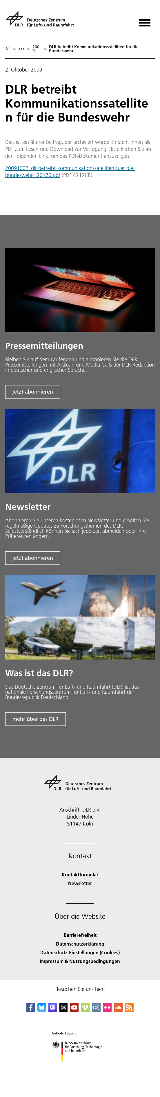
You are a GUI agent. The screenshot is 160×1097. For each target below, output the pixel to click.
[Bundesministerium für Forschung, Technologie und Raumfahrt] (80, 1066)
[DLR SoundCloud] (118, 1010)
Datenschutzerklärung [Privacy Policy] (80, 944)
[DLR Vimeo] (85, 1010)
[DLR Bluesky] (41, 1010)
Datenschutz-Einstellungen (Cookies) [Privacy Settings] (80, 952)
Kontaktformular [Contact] (80, 874)
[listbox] (21, 48)
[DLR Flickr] (107, 1010)
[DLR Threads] (63, 1010)
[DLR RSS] (129, 1010)
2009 (35, 49)
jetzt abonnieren (32, 391)
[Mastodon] (52, 1010)
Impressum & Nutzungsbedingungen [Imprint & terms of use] (80, 961)
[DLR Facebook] (30, 1010)
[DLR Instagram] (96, 1010)
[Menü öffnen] (144, 20)
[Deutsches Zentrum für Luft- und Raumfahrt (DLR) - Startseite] (42, 21)
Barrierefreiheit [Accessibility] (80, 935)
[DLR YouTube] (74, 1010)
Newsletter (80, 883)
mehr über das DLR (35, 719)
